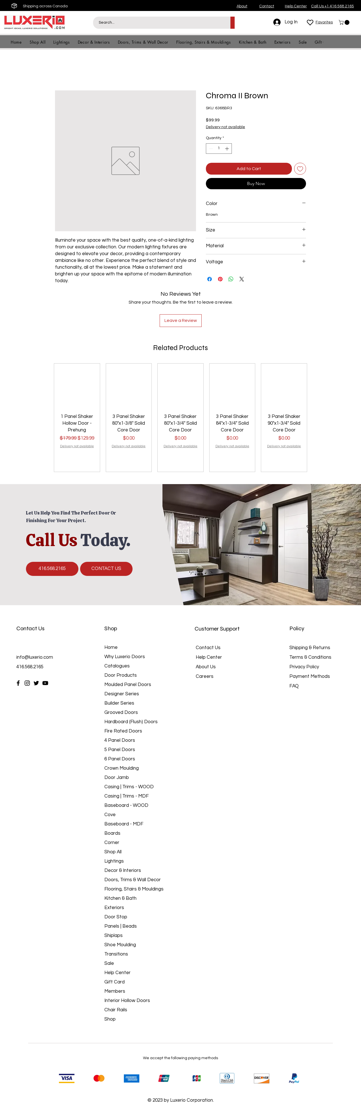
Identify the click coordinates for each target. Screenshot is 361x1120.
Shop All (113, 851)
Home (111, 647)
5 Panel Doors (119, 749)
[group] (180, 418)
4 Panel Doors (119, 740)
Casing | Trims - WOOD (129, 786)
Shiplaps (113, 935)
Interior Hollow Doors (127, 1000)
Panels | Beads (120, 926)
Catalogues (117, 666)
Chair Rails (115, 1009)
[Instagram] (27, 683)
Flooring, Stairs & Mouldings (134, 889)
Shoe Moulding (120, 944)
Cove (110, 814)
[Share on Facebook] (209, 279)
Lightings (114, 861)
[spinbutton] (219, 148)
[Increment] (227, 148)
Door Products (120, 675)
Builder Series (119, 703)
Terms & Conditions (310, 657)
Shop (110, 1019)
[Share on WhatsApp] (231, 279)
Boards (112, 833)
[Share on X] (241, 279)
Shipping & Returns (309, 647)
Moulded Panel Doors (127, 684)
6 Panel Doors (119, 758)
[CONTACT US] (106, 569)
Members (114, 991)
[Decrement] (210, 148)
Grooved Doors (121, 712)
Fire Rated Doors (123, 731)
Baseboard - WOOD (126, 805)
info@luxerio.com (34, 657)
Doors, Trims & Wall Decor (132, 879)
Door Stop (115, 916)
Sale (109, 963)
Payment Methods (310, 676)
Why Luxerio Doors (124, 656)
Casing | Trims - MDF (126, 796)
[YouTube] (45, 683)
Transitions (116, 954)
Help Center (117, 972)
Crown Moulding (121, 768)
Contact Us (208, 647)
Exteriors (114, 907)
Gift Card (114, 982)
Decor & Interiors (122, 870)
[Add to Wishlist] (300, 169)
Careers (204, 676)
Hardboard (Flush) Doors (131, 721)
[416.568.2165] (52, 569)
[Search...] (159, 23)
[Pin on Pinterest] (220, 279)
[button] (345, 22)
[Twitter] (36, 683)
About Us (206, 666)
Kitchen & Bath (120, 898)
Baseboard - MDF (123, 824)
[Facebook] (18, 683)
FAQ (294, 686)
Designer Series (121, 693)
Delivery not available (225, 127)
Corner (111, 842)
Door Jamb (116, 777)
